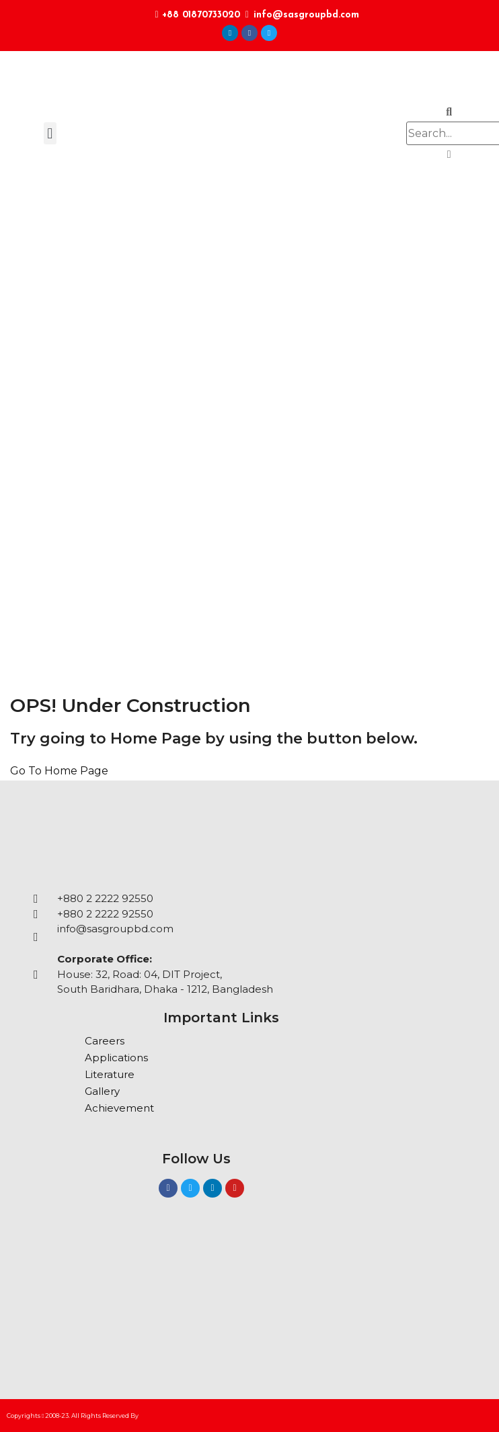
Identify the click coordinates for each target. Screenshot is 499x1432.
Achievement (119, 1108)
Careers (104, 1040)
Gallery (102, 1091)
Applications (116, 1057)
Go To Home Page (59, 770)
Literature (110, 1074)
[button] (50, 133)
